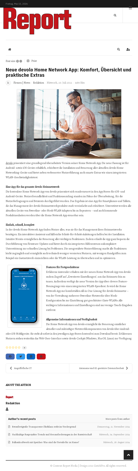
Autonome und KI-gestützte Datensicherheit (103, 368)
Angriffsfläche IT (21, 368)
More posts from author (118, 418)
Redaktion (38, 83)
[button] (118, 49)
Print (34, 61)
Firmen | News (22, 82)
